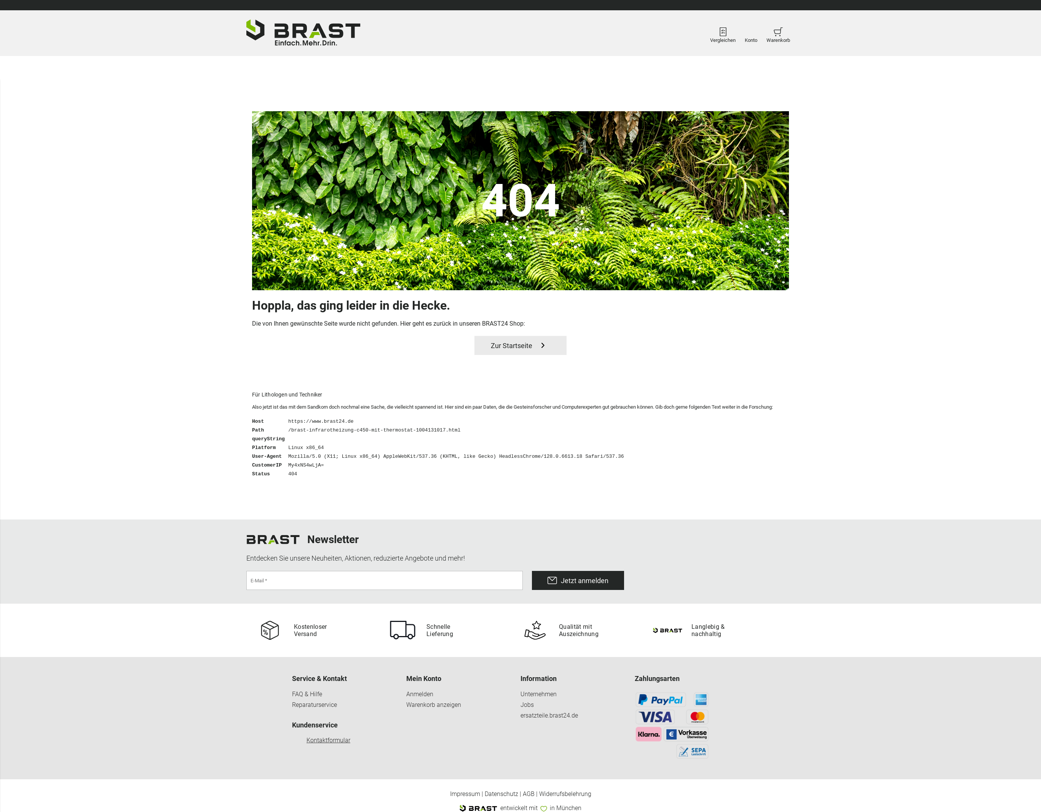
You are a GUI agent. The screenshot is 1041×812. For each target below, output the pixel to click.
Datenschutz (501, 794)
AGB (529, 794)
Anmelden (419, 694)
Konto (751, 33)
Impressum (465, 794)
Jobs (527, 705)
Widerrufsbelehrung (565, 794)
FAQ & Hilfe (307, 694)
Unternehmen (538, 694)
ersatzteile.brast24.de (549, 716)
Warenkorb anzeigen (433, 705)
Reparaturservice (314, 705)
